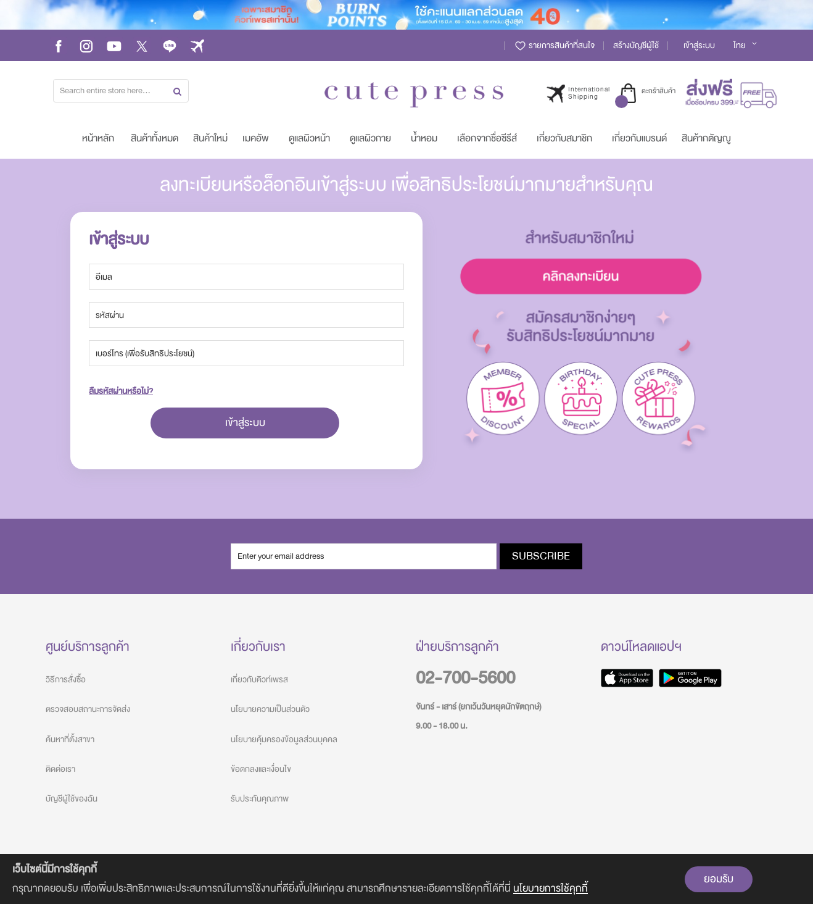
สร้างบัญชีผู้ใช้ (636, 45)
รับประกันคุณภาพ (260, 799)
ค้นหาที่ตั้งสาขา (70, 739)
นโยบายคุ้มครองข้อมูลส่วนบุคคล (284, 739)
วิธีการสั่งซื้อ (66, 679)
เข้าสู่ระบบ (699, 45)
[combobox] (121, 91)
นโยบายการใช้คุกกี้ (550, 888)
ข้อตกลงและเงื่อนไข (261, 769)
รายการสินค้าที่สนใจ (554, 45)
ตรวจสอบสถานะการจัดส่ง (88, 709)
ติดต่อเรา (60, 769)
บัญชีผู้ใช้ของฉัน (71, 799)
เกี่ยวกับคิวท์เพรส (259, 679)
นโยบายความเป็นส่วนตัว (270, 709)
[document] (406, 879)
